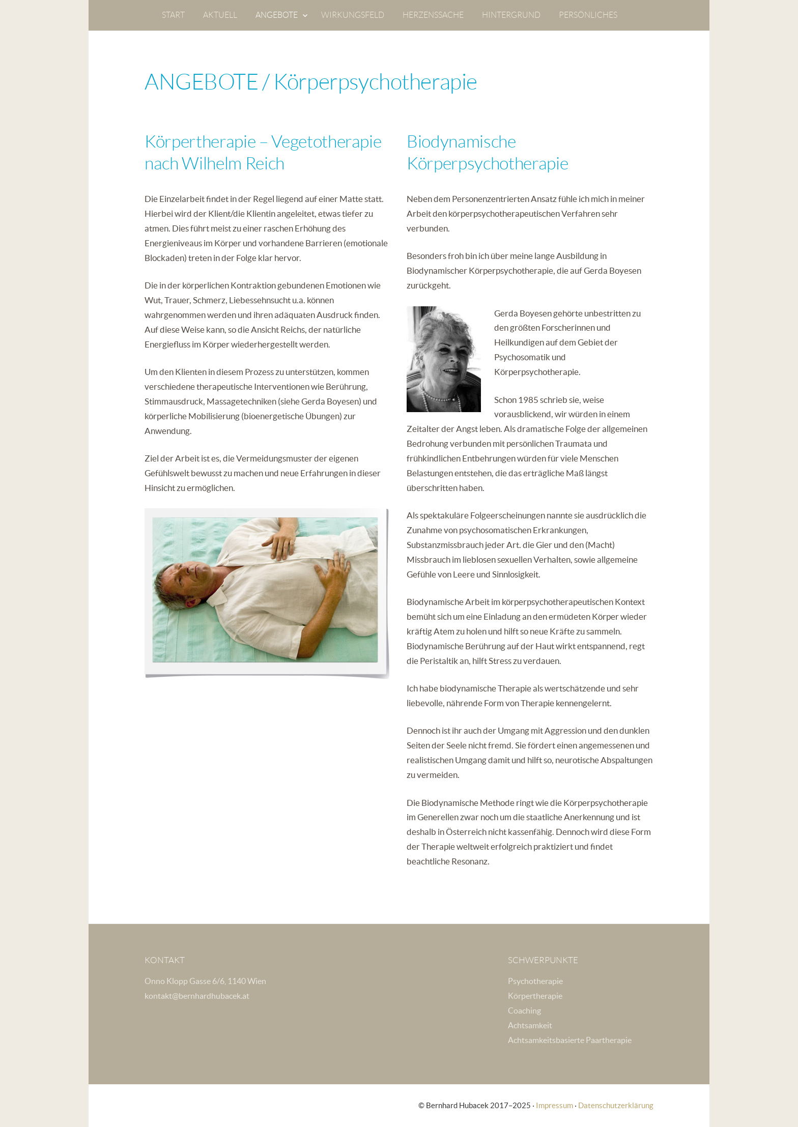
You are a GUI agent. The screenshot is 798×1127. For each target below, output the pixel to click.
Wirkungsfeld (352, 15)
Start (173, 15)
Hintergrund (511, 15)
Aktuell (220, 15)
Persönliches (588, 15)
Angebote (276, 15)
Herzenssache (433, 15)
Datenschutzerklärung (615, 1105)
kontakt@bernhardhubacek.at (197, 995)
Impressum (554, 1105)
